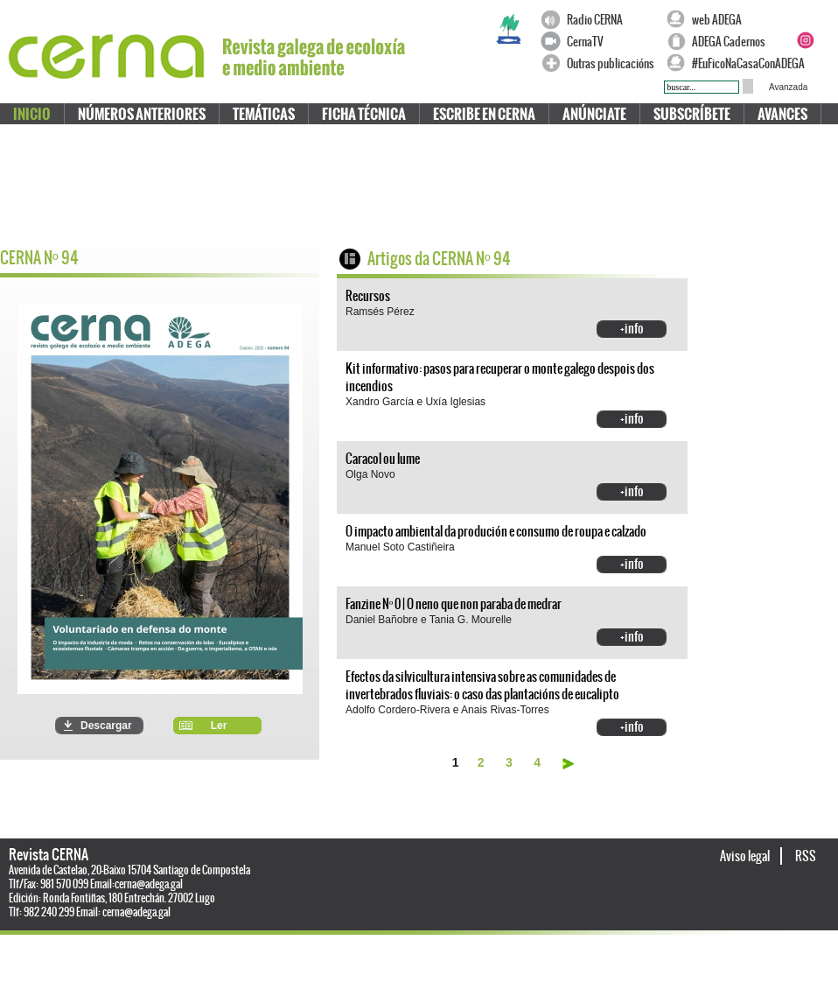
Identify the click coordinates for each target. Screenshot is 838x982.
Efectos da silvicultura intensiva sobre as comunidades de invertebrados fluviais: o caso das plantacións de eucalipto (482, 685)
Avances (782, 114)
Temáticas (264, 114)
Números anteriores (142, 114)
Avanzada (788, 87)
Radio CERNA (595, 19)
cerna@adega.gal (149, 884)
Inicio (32, 114)
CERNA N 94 (39, 258)
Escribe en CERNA (484, 114)
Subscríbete (691, 114)
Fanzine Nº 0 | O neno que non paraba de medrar (454, 604)
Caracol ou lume (383, 458)
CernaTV (585, 41)
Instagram (804, 40)
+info (632, 328)
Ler (219, 725)
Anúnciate (594, 114)
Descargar (106, 725)
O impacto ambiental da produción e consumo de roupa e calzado (496, 531)
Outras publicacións (610, 63)
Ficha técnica (364, 114)
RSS (805, 856)
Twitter (825, 19)
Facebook (804, 19)
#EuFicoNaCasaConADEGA (740, 63)
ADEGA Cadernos (728, 41)
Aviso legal (746, 856)
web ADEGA (717, 19)
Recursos (368, 296)
